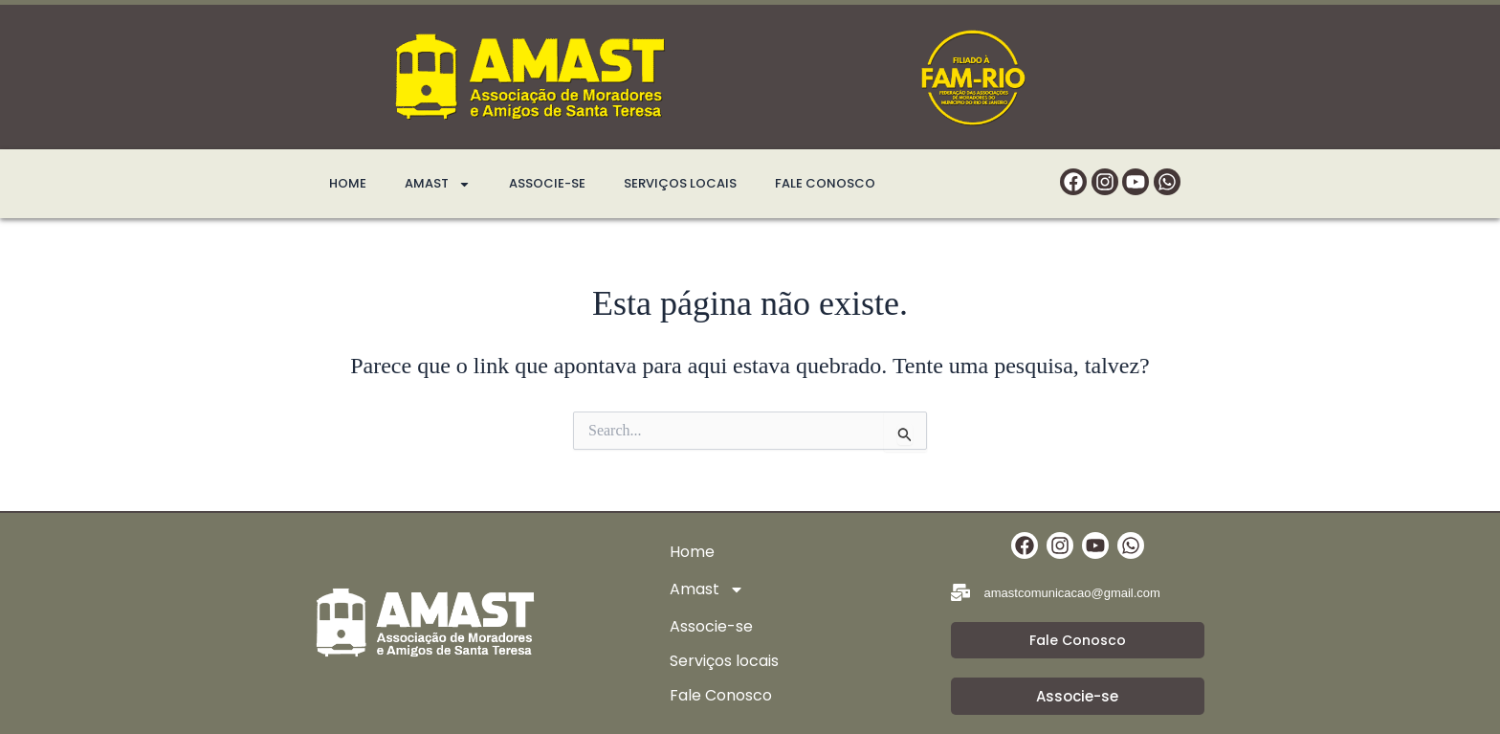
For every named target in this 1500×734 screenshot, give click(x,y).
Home (347, 183)
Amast (438, 183)
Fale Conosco (825, 183)
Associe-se (547, 183)
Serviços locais (680, 183)
